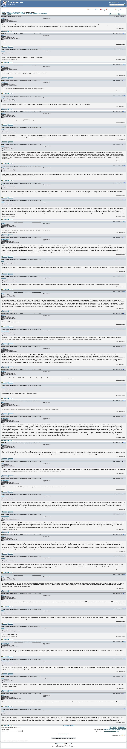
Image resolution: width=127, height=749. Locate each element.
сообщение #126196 (19, 127)
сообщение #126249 (19, 659)
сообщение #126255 (19, 709)
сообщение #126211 (19, 346)
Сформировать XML (116, 735)
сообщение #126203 (36, 259)
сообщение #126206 (19, 259)
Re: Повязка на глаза (8, 33)
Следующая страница (69, 725)
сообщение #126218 (19, 442)
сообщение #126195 (19, 111)
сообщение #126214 (19, 369)
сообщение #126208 (19, 292)
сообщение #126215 (19, 385)
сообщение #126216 (19, 400)
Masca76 (3, 167)
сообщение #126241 (19, 593)
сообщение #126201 (19, 183)
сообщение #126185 (19, 64)
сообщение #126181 (19, 33)
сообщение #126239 (19, 556)
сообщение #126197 (19, 144)
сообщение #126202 (19, 200)
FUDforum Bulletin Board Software (68, 746)
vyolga (3, 18)
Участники (90, 10)
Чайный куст (4, 82)
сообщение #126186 (19, 80)
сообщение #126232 (19, 514)
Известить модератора (120, 28)
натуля (3, 51)
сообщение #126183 (19, 49)
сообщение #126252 (19, 676)
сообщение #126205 (19, 237)
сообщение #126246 (19, 609)
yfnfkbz (3, 97)
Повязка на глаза (7, 16)
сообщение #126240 (19, 575)
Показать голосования (26, 13)
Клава (2, 35)
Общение (8, 12)
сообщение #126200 (19, 166)
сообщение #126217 (19, 416)
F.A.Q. (102, 10)
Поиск (97, 10)
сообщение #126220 (19, 461)
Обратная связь (60, 743)
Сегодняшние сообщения (13, 13)
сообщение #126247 (19, 626)
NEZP (2, 146)
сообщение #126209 (19, 313)
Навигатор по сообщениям (40, 13)
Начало (122, 10)
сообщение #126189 (19, 96)
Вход (117, 10)
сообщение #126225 (19, 494)
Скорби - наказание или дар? (111, 731)
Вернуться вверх (63, 734)
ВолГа (2, 628)
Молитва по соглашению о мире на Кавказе (115, 729)
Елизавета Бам (5, 239)
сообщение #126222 (19, 478)
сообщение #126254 (19, 693)
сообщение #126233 (19, 534)
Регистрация (110, 10)
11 (17, 727)
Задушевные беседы (18, 12)
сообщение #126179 (17, 16)
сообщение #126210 (19, 329)
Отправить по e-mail (6, 14)
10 (16, 727)
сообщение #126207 (19, 276)
